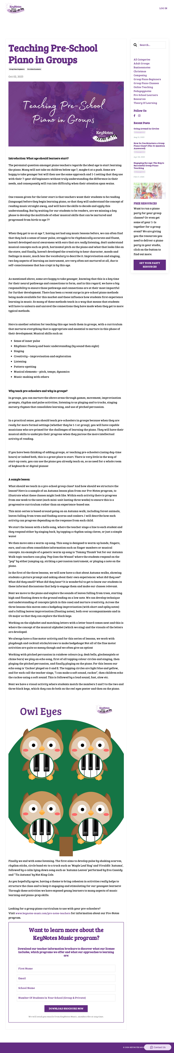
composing (141, 78)
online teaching (144, 92)
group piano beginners (16, 69)
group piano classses (148, 87)
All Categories (143, 60)
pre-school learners (34, 69)
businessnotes (143, 69)
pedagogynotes (143, 96)
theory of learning (147, 110)
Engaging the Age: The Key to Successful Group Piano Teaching (149, 173)
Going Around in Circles (146, 136)
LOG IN (163, 8)
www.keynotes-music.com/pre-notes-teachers (46, 913)
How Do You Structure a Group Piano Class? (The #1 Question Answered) (149, 153)
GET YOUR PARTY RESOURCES (149, 272)
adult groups (142, 64)
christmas (141, 74)
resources (140, 106)
